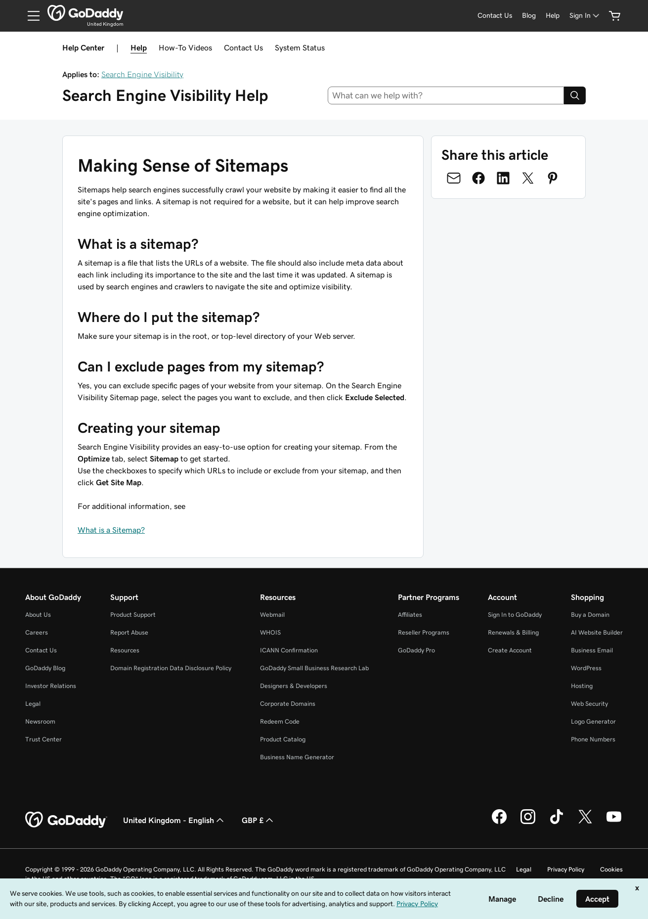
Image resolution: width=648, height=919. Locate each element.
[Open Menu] (30, 16)
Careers (36, 632)
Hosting (582, 686)
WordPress (586, 668)
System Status (300, 47)
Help (138, 47)
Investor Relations (50, 686)
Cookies (611, 869)
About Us (38, 614)
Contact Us (243, 47)
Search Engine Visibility (142, 74)
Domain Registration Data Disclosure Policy (170, 668)
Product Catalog (282, 739)
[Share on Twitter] (528, 178)
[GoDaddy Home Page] (66, 820)
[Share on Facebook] (478, 178)
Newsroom (40, 721)
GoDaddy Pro (416, 650)
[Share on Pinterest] (552, 178)
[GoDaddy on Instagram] (528, 823)
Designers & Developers (293, 686)
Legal (33, 703)
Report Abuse (129, 632)
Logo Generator (593, 721)
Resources (124, 650)
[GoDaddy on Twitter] (585, 823)
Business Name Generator (297, 757)
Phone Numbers (593, 739)
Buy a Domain (590, 614)
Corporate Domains (287, 703)
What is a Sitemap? (111, 530)
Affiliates (410, 614)
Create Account (510, 650)
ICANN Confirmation (289, 650)
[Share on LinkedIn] (503, 178)
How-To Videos (185, 47)
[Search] (575, 95)
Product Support (133, 614)
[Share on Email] (453, 178)
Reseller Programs (423, 632)
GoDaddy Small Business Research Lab (314, 668)
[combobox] (446, 95)
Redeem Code (280, 721)
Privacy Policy (565, 869)
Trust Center (43, 739)
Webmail (272, 614)
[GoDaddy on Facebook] (499, 823)
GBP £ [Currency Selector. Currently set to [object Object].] (258, 820)
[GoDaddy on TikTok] (556, 823)
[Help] (552, 15)
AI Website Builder (597, 632)
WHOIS (270, 632)
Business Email (592, 650)
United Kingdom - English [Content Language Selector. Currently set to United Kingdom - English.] (174, 820)
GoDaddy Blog (45, 668)
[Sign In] (585, 15)
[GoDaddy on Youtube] (614, 823)
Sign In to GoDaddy (515, 614)
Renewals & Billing (513, 632)
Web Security (589, 703)
